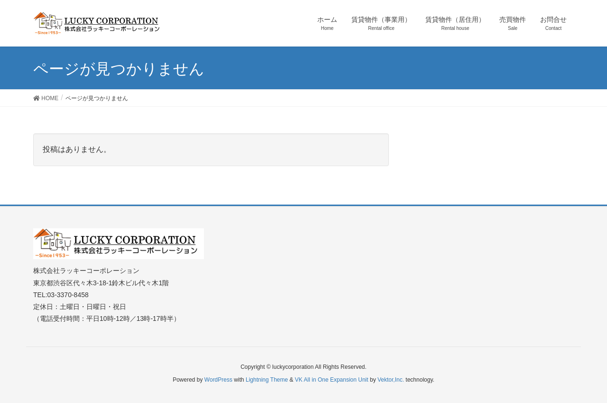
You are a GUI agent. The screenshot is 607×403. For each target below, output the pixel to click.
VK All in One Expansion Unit (331, 379)
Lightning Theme (267, 379)
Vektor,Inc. (390, 379)
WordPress (218, 379)
